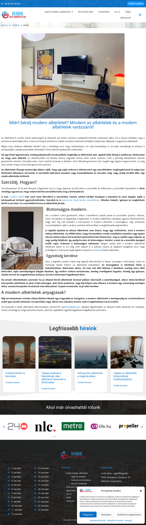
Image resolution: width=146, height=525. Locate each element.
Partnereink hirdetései (81, 480)
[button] (141, 491)
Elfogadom (88, 514)
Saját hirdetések (78, 476)
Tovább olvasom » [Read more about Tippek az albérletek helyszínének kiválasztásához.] (120, 386)
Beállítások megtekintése (129, 514)
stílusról (97, 250)
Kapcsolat (125, 17)
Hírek (128, 12)
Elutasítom (106, 514)
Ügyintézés (103, 12)
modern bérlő (17, 196)
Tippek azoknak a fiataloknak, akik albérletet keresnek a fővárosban (53, 378)
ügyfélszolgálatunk (70, 306)
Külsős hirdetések (79, 483)
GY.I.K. (117, 12)
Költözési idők (85, 12)
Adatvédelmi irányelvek (98, 520)
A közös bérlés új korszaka (15, 375)
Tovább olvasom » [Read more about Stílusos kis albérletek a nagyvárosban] (85, 383)
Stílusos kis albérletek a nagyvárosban (90, 375)
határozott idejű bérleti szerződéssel (81, 200)
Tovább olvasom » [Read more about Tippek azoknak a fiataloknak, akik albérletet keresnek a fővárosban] (48, 389)
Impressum (128, 520)
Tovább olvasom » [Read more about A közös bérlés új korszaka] (12, 383)
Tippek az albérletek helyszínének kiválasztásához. (125, 376)
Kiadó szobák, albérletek (59, 12)
